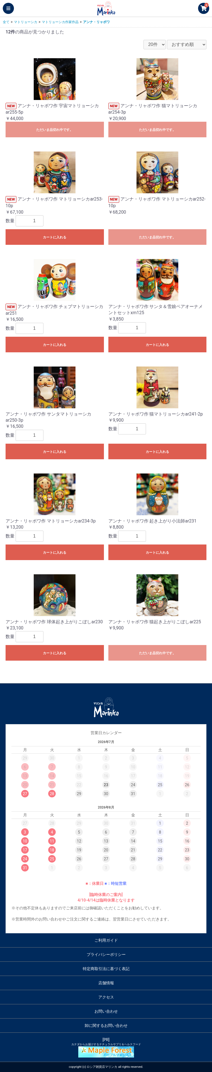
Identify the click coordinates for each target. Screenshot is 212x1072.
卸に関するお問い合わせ (106, 1025)
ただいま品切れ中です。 (54, 130)
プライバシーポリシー (106, 954)
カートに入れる (54, 237)
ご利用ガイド (106, 940)
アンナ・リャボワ (96, 22)
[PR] (106, 1047)
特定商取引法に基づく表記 (106, 968)
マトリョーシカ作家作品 (60, 22)
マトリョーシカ (25, 22)
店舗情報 (106, 983)
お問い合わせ (106, 1011)
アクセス (106, 997)
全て (6, 22)
